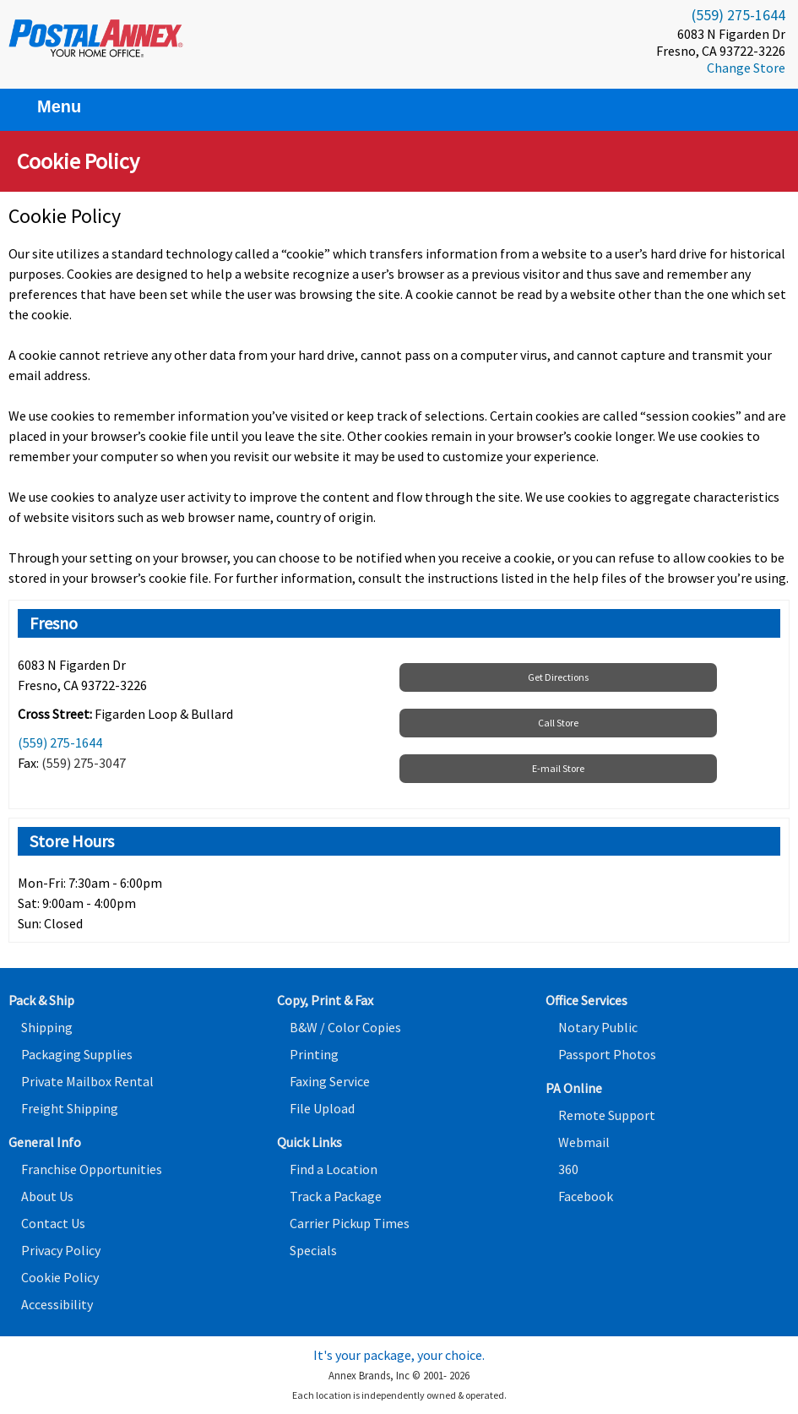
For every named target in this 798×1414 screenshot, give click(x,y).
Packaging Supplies (77, 1054)
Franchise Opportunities (91, 1169)
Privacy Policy (60, 1250)
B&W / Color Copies (345, 1027)
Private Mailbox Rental (87, 1081)
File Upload (322, 1108)
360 (568, 1169)
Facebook (585, 1196)
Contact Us (53, 1223)
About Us (47, 1196)
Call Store (558, 722)
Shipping (47, 1027)
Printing (314, 1054)
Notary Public (598, 1027)
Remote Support (606, 1115)
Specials (313, 1250)
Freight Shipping (69, 1108)
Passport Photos (607, 1054)
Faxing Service (330, 1081)
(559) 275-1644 (738, 14)
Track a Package (336, 1196)
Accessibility (57, 1304)
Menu (49, 106)
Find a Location (333, 1169)
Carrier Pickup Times (350, 1223)
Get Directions (558, 677)
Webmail (584, 1142)
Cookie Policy (60, 1277)
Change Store (746, 67)
